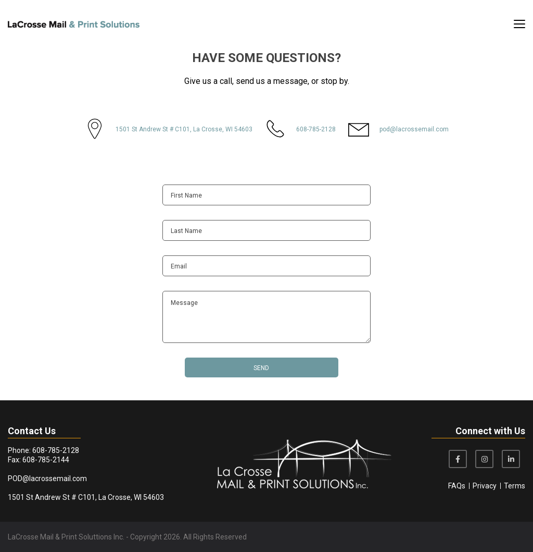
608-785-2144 (45, 460)
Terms (514, 486)
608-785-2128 (316, 129)
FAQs (456, 486)
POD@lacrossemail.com (47, 478)
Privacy (485, 486)
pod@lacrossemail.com (414, 129)
